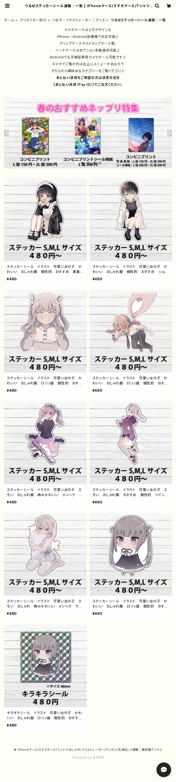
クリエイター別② (33, 20)
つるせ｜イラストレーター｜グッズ (78, 20)
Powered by (88, 757)
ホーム (9, 20)
